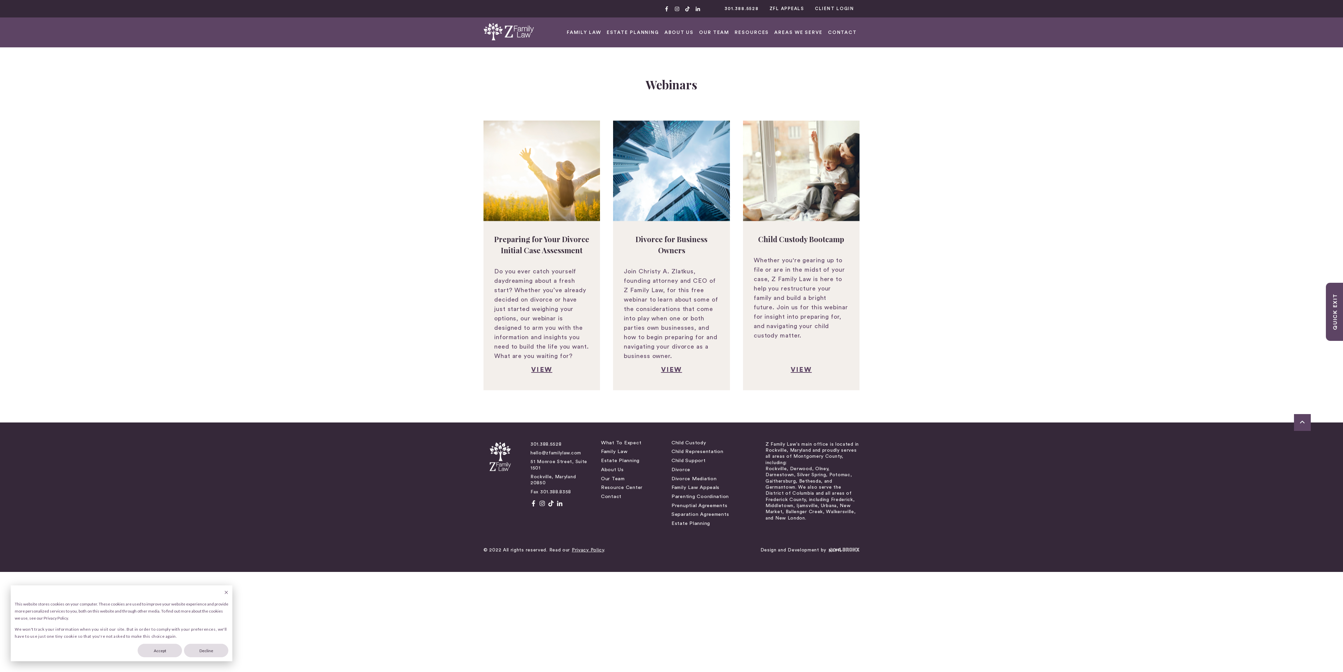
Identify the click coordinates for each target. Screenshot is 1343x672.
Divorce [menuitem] (681, 392)
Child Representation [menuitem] (698, 374)
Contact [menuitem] (527, 419)
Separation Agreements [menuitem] (700, 437)
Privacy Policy (219, 473)
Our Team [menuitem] (529, 401)
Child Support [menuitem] (689, 383)
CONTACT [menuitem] (1210, 32)
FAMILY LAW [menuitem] (952, 32)
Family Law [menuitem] (530, 374)
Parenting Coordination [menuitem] (700, 419)
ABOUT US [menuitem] (1047, 32)
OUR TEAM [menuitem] (1082, 32)
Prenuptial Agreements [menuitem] (699, 428)
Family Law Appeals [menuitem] (696, 410)
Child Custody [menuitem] (689, 365)
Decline (206, 650)
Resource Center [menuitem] (538, 410)
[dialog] (121, 623)
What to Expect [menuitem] (537, 365)
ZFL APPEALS (1155, 8)
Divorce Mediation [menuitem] (694, 401)
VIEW (287, 292)
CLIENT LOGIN (1202, 8)
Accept (160, 650)
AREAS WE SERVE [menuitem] (1167, 32)
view (671, 292)
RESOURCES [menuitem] (1120, 32)
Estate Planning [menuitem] (1001, 32)
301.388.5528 (1110, 8)
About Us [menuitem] (528, 392)
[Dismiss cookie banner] (226, 592)
